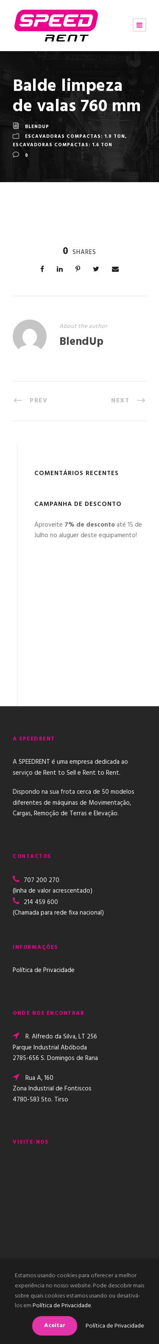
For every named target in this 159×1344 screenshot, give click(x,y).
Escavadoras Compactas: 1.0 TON (75, 136)
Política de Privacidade (44, 970)
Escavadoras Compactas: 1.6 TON (62, 145)
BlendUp (37, 127)
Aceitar (54, 1325)
